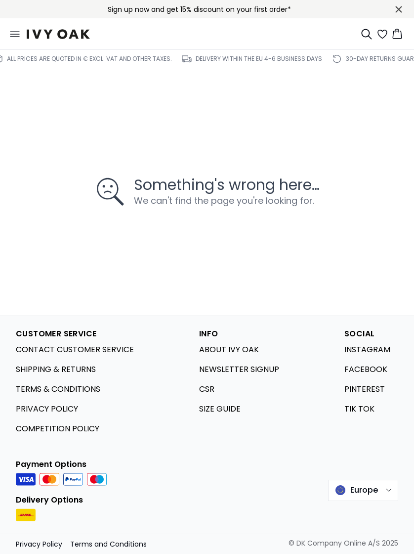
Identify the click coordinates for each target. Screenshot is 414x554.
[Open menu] (15, 34)
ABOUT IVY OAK (229, 349)
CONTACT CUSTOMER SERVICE (75, 349)
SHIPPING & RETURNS (56, 369)
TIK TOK (359, 409)
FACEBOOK (365, 369)
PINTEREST (364, 389)
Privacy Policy (39, 544)
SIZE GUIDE (220, 409)
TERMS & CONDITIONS (58, 389)
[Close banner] (398, 9)
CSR (206, 389)
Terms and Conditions (108, 544)
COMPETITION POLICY (57, 428)
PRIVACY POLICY (47, 409)
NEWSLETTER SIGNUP (239, 369)
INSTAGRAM (367, 349)
